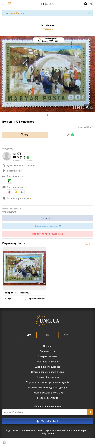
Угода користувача (47, 397)
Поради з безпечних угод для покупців (47, 382)
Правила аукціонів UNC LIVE (47, 392)
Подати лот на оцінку (48, 361)
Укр (29, 335)
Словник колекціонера (47, 366)
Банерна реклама (47, 356)
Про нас (47, 346)
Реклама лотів (48, 351)
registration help (17, 13)
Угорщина (47, 29)
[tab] (25, 135)
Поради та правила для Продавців (47, 387)
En (47, 335)
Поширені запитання (47, 377)
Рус (66, 335)
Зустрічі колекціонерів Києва (47, 372)
